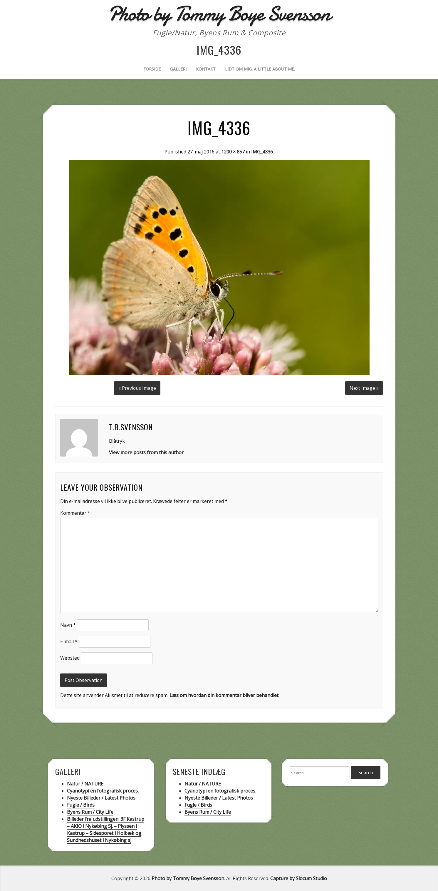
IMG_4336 (262, 151)
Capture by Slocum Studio (298, 878)
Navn (68, 624)
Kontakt (206, 69)
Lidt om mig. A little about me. (260, 69)
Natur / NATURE (85, 783)
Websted (70, 657)
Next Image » (364, 388)
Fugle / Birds (81, 804)
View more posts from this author (146, 452)
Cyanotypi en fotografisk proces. (103, 790)
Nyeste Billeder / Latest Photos (101, 797)
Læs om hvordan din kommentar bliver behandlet (224, 695)
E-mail (69, 641)
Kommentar (75, 512)
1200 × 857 (233, 151)
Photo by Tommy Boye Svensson (188, 878)
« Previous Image (137, 388)
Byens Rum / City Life (90, 811)
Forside (152, 69)
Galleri (178, 69)
